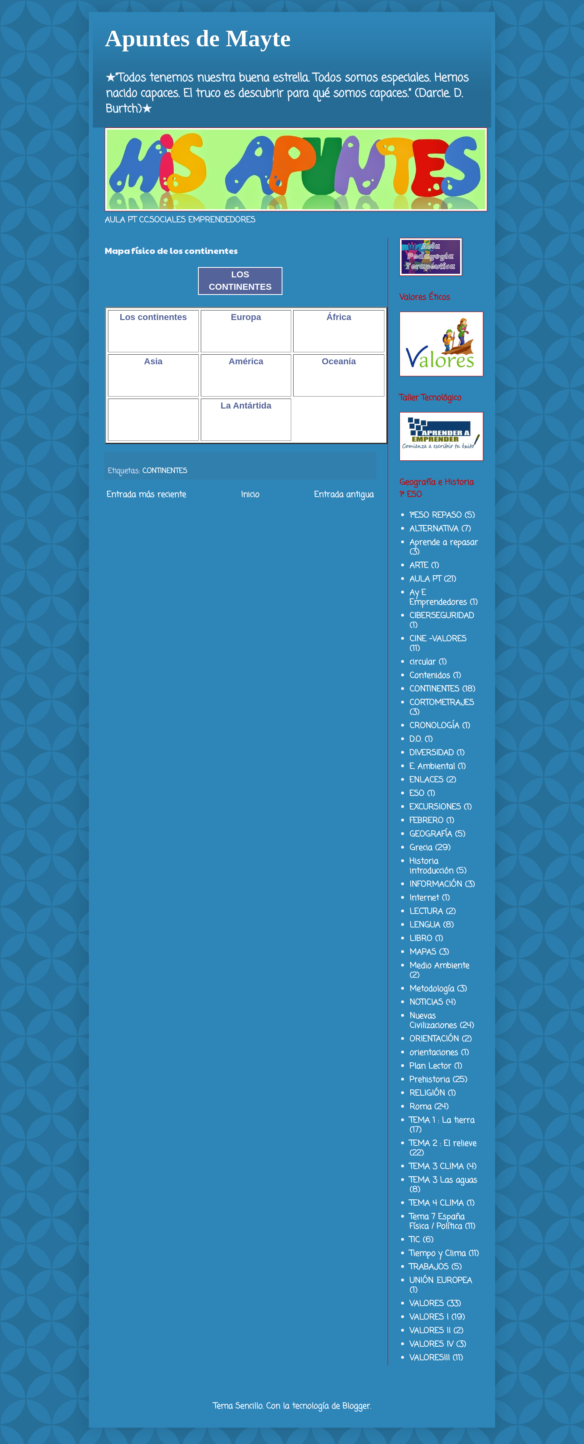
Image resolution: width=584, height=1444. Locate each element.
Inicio (250, 495)
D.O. (416, 739)
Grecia (421, 848)
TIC (415, 1240)
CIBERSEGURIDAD (442, 616)
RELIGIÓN (427, 1093)
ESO (417, 794)
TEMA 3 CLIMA (437, 1167)
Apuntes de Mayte (198, 38)
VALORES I (429, 1317)
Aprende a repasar (444, 542)
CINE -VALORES (438, 639)
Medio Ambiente (439, 966)
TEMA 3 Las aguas (443, 1180)
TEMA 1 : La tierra (442, 1120)
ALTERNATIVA (434, 529)
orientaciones (434, 1053)
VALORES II (430, 1331)
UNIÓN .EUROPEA (441, 1281)
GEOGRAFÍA (431, 834)
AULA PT (425, 579)
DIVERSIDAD (432, 753)
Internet (424, 898)
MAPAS (423, 952)
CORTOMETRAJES (442, 703)
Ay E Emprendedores (438, 598)
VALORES (427, 1304)
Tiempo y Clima (438, 1254)
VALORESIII (430, 1358)
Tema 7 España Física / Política (437, 1222)
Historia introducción (431, 866)
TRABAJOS (429, 1267)
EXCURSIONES (435, 807)
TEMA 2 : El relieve (443, 1144)
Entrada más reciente (146, 495)
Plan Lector (430, 1066)
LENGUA (425, 925)
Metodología (432, 989)
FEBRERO (426, 821)
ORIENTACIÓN (434, 1039)
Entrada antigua (344, 495)
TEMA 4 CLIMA (437, 1203)
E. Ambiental (432, 766)
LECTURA (426, 912)
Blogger (356, 1406)
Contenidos (430, 676)
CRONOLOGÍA (434, 726)
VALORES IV (431, 1344)
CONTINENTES (164, 471)
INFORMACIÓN (436, 884)
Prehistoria (430, 1080)
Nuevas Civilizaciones (433, 1021)
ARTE (419, 566)
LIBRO (421, 939)
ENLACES (426, 780)
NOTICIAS (426, 1002)
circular (423, 662)
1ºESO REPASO (436, 515)
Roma (420, 1107)
